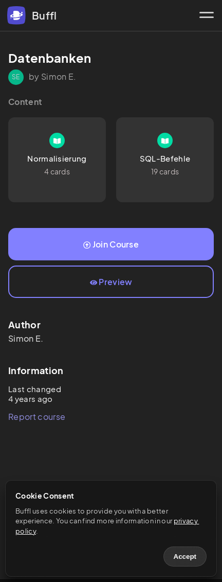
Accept (185, 556)
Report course (36, 416)
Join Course (111, 244)
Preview (111, 281)
